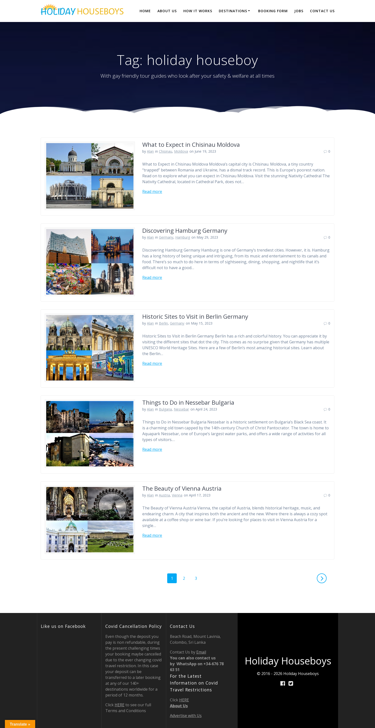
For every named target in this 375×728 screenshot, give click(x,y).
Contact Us (322, 11)
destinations (233, 11)
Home (145, 11)
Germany (166, 237)
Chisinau (165, 151)
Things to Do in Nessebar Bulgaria (188, 402)
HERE (119, 704)
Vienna (177, 495)
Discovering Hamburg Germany (184, 230)
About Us (167, 11)
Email (201, 652)
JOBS (298, 11)
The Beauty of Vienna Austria (181, 488)
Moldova (181, 151)
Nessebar (181, 409)
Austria (164, 495)
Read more (152, 191)
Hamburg (182, 237)
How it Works (197, 11)
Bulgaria (165, 409)
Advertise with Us (186, 715)
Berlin (163, 323)
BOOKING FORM (273, 11)
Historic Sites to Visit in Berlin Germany (195, 316)
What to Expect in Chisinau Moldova (191, 144)
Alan (150, 151)
